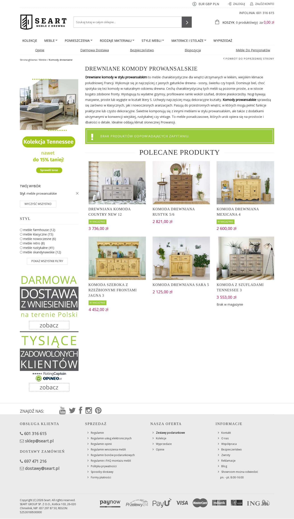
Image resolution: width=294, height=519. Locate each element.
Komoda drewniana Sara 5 (181, 285)
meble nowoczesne (39, 239)
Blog (224, 466)
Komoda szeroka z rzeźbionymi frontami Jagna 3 (113, 290)
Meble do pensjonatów (253, 50)
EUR (202, 4)
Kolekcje (29, 40)
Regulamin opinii (101, 444)
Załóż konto (264, 4)
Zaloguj (239, 4)
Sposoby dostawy (102, 472)
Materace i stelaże (188, 40)
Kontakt (226, 433)
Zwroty (225, 455)
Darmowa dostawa (94, 50)
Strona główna (28, 59)
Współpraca (229, 444)
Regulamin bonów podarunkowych (113, 455)
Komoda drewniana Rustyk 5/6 (174, 211)
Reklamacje (228, 461)
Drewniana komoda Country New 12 (110, 211)
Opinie (39, 50)
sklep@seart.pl (39, 441)
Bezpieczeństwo (142, 50)
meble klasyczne (38, 234)
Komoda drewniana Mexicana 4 (238, 211)
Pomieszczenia (79, 40)
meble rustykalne (38, 248)
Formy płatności (101, 477)
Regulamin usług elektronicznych (111, 438)
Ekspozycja (193, 50)
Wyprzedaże (164, 444)
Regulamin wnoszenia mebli (108, 449)
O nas (225, 438)
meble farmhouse (39, 230)
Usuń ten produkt (76, 193)
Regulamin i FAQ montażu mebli (111, 461)
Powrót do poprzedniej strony (250, 58)
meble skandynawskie (42, 252)
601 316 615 (265, 13)
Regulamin (97, 433)
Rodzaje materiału (117, 40)
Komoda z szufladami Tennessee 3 (240, 287)
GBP (208, 4)
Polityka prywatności (104, 466)
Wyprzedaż (222, 40)
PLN (216, 4)
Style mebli (153, 40)
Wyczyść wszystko (38, 204)
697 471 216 (35, 461)
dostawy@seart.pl (42, 468)
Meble (51, 40)
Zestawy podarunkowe (170, 433)
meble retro (34, 243)
